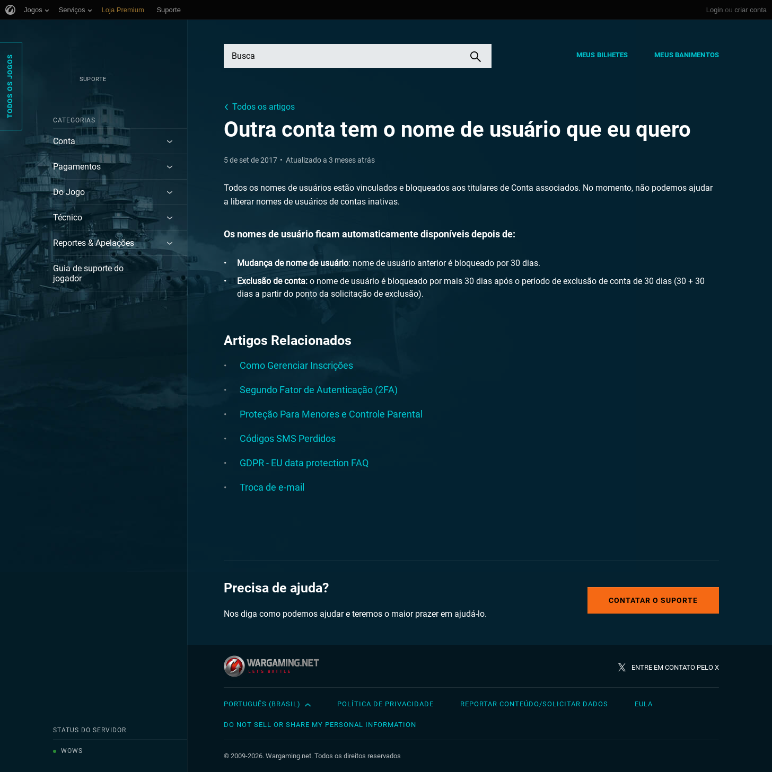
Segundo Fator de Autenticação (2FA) (319, 389)
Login (714, 10)
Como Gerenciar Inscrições (296, 365)
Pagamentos (77, 167)
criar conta (750, 10)
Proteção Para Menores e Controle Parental (331, 414)
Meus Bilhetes (602, 55)
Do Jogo (69, 192)
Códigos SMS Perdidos (288, 438)
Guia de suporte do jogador (88, 273)
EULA (644, 704)
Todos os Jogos (10, 86)
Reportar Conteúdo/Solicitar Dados (534, 704)
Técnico (67, 217)
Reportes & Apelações (93, 243)
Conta (64, 141)
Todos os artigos (263, 107)
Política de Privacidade (385, 704)
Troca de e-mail (272, 487)
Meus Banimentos (686, 55)
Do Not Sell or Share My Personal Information (320, 725)
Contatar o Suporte (653, 600)
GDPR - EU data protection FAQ (304, 462)
